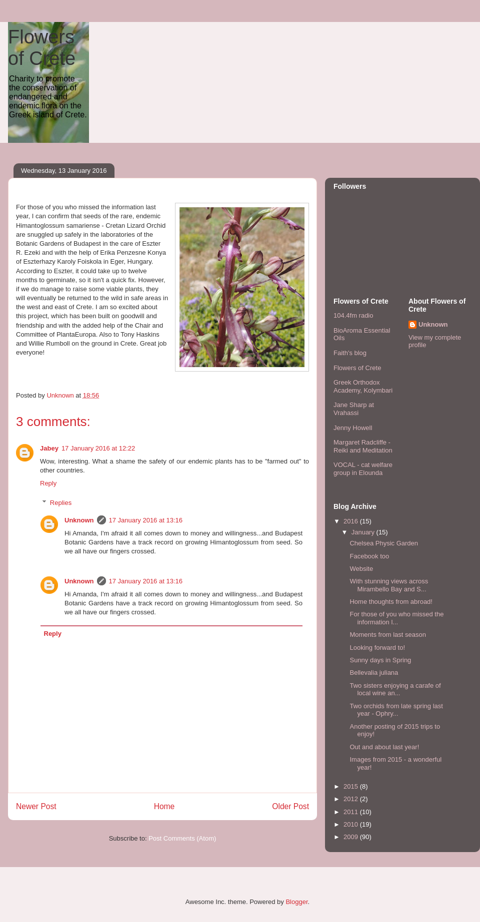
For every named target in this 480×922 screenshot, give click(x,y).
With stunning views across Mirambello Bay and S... (389, 585)
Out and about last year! (384, 747)
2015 (352, 786)
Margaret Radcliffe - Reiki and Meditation (363, 446)
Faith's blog (350, 353)
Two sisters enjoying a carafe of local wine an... (395, 689)
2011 (352, 812)
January (364, 532)
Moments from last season (388, 634)
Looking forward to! (377, 647)
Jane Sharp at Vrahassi (354, 409)
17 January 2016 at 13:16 (145, 520)
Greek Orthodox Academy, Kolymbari (363, 386)
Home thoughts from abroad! (391, 601)
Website (361, 568)
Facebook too (369, 556)
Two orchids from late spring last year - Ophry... (396, 710)
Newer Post (36, 806)
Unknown (79, 520)
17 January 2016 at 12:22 (98, 448)
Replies (61, 502)
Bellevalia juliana (374, 672)
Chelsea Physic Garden (384, 543)
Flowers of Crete (42, 47)
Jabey (49, 448)
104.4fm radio (354, 315)
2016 (352, 521)
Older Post (290, 806)
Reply (48, 483)
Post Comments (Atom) (182, 838)
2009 (352, 837)
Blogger (297, 902)
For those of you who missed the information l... (397, 618)
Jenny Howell (353, 428)
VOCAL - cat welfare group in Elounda (363, 468)
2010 (352, 824)
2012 (352, 799)
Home (164, 806)
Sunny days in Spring (380, 660)
